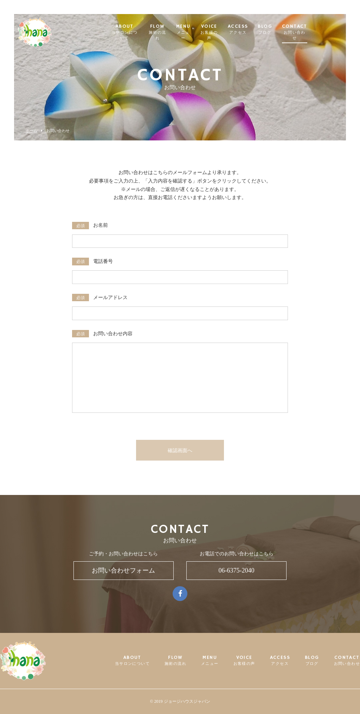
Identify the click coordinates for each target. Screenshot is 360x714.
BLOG (290, 29)
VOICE (232, 29)
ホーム (31, 131)
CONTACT (320, 29)
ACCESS (263, 29)
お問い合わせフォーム (123, 570)
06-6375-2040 (237, 570)
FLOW (174, 29)
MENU (203, 29)
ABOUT (135, 29)
